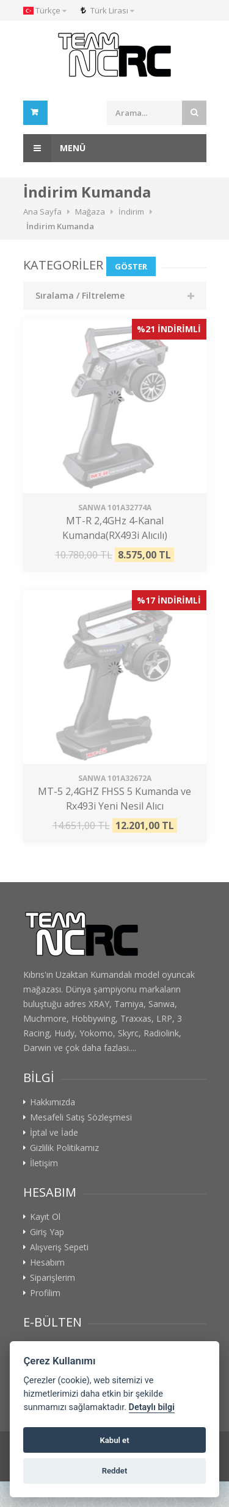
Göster (131, 266)
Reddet (115, 1470)
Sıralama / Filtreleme (80, 295)
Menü (54, 148)
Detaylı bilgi (152, 1407)
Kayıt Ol (45, 1216)
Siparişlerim (52, 1277)
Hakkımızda (52, 1102)
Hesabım (47, 1262)
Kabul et (114, 1440)
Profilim (45, 1293)
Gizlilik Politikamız (64, 1147)
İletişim (44, 1163)
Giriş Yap (47, 1232)
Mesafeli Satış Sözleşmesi (81, 1117)
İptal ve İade (54, 1132)
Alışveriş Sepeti (59, 1247)
